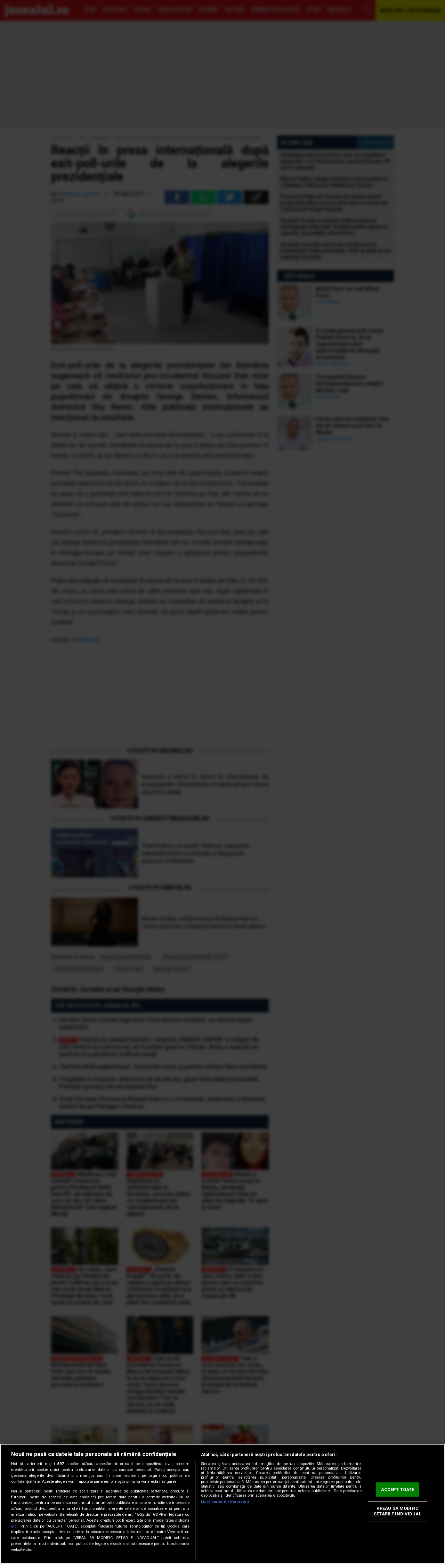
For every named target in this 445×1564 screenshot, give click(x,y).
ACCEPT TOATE (397, 1489)
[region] (222, 1504)
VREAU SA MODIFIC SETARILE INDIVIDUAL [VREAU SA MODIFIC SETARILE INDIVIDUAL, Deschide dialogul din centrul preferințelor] (397, 1511)
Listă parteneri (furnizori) (225, 1501)
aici (14, 1526)
